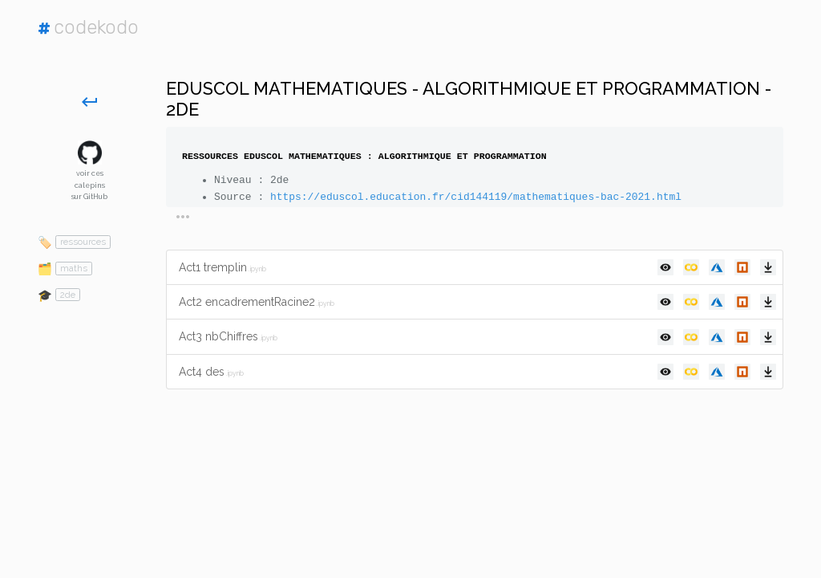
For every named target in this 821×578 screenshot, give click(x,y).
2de (67, 294)
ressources (83, 241)
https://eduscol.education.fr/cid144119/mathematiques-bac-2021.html (475, 197)
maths (73, 268)
